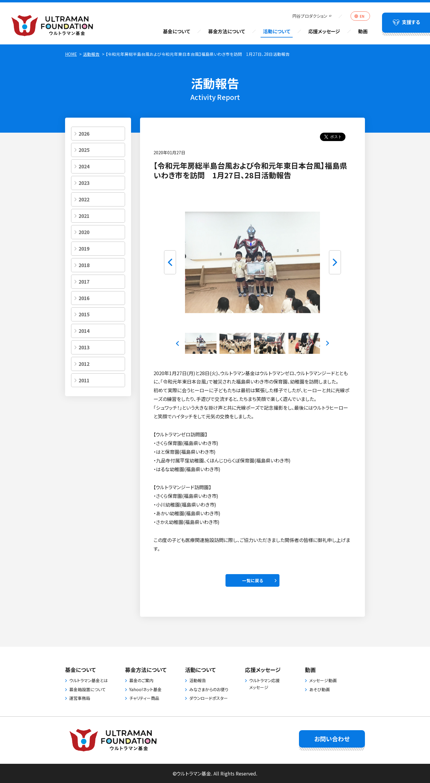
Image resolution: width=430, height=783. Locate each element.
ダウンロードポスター (208, 698)
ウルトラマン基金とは (88, 680)
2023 (84, 182)
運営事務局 (79, 698)
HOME (71, 54)
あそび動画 (319, 689)
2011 (84, 380)
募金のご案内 (141, 680)
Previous (170, 262)
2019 (84, 248)
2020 (84, 232)
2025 (84, 149)
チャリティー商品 (144, 698)
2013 (84, 347)
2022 (84, 199)
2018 (84, 265)
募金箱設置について (87, 689)
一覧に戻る (252, 580)
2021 (84, 215)
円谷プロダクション (309, 16)
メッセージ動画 (323, 680)
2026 (84, 133)
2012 (84, 363)
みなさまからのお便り (208, 689)
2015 (84, 314)
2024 (84, 166)
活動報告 (91, 54)
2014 (84, 330)
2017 (84, 281)
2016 (84, 298)
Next (335, 262)
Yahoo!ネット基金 (145, 689)
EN (362, 16)
